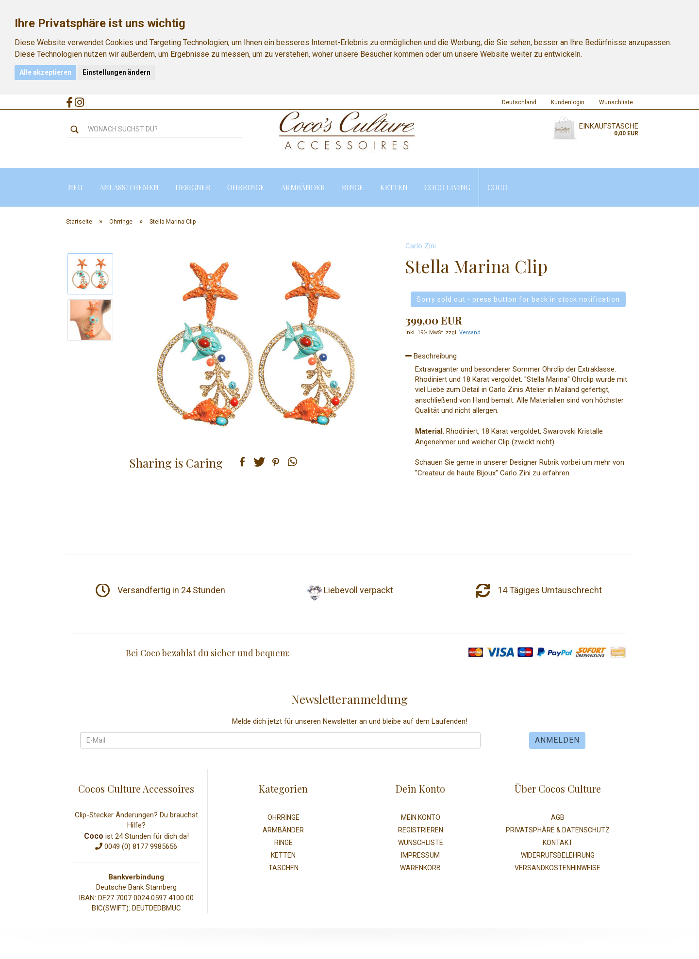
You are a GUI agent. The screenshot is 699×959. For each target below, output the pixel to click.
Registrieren (420, 830)
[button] (242, 462)
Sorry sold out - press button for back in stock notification (518, 299)
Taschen (283, 868)
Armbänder (303, 187)
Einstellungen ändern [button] (116, 72)
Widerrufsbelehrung (558, 855)
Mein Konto (420, 817)
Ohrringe (246, 187)
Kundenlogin (567, 102)
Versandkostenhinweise (557, 868)
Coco (497, 187)
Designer (193, 187)
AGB (558, 817)
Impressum (420, 855)
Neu (75, 187)
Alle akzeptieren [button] (45, 72)
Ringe (353, 187)
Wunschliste (616, 102)
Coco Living (447, 187)
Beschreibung (431, 356)
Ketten (394, 187)
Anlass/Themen (129, 187)
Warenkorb (420, 868)
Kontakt (558, 842)
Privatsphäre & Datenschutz (558, 830)
